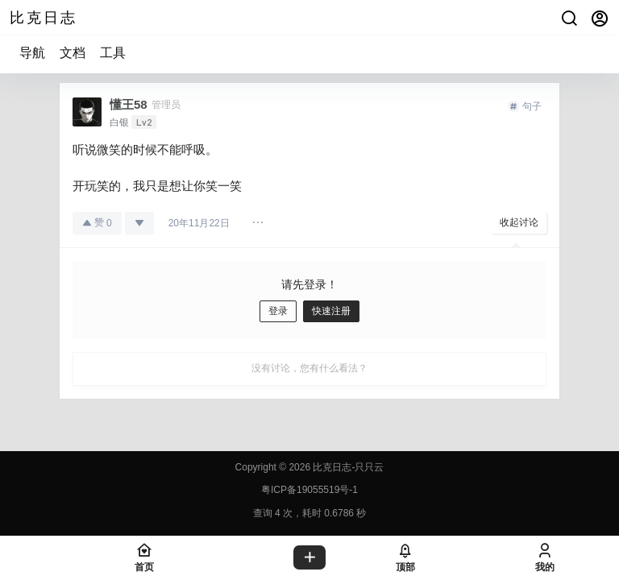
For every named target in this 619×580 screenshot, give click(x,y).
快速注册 (331, 311)
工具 (113, 53)
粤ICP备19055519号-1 (309, 489)
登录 (278, 311)
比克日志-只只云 (347, 467)
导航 (32, 53)
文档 (72, 53)
